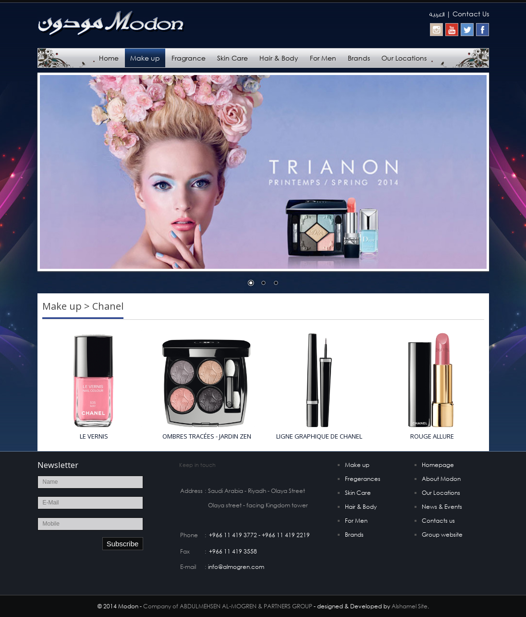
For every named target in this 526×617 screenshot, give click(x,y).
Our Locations (404, 58)
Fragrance (188, 58)
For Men (323, 58)
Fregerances (362, 479)
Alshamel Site (409, 606)
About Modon (441, 479)
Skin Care (232, 58)
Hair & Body (278, 58)
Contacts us (438, 520)
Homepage (438, 465)
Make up (145, 58)
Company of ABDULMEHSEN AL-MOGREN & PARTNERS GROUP (227, 606)
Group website (442, 534)
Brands (359, 58)
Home (109, 58)
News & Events (442, 507)
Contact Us (471, 13)
